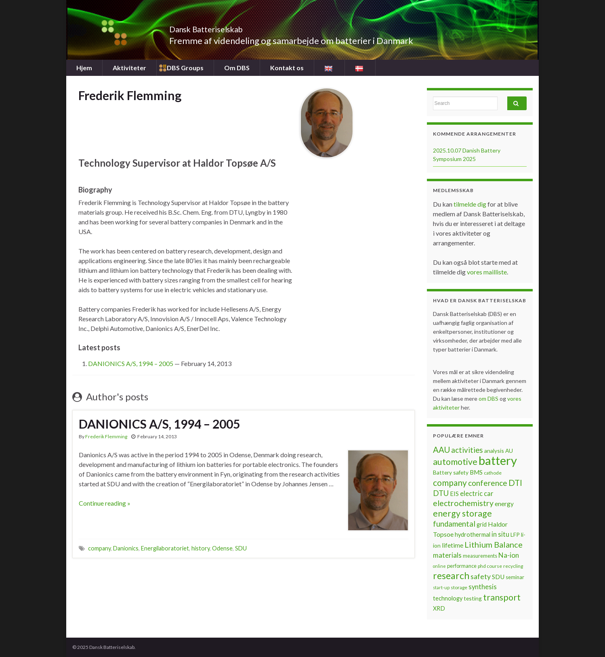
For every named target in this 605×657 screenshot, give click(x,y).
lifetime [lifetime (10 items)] (452, 545)
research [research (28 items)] (451, 575)
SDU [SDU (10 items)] (498, 576)
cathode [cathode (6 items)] (493, 473)
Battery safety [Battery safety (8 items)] (450, 472)
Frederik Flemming (106, 436)
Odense (222, 548)
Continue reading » (104, 503)
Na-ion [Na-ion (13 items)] (508, 555)
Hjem (84, 67)
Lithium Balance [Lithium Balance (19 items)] (493, 544)
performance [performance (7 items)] (462, 566)
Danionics (126, 548)
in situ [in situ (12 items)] (500, 534)
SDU (241, 548)
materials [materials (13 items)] (447, 555)
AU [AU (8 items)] (509, 450)
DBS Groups (185, 67)
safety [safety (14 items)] (481, 576)
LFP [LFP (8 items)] (515, 534)
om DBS (489, 398)
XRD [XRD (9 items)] (439, 608)
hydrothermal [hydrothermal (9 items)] (472, 534)
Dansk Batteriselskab (224, 27)
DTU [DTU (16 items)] (441, 493)
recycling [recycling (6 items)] (513, 566)
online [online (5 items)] (439, 566)
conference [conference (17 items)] (487, 483)
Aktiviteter (129, 67)
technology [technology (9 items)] (447, 598)
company (99, 548)
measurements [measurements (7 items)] (480, 555)
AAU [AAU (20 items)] (441, 449)
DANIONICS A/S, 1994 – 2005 (130, 363)
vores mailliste (487, 272)
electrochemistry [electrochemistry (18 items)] (463, 503)
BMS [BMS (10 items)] (476, 472)
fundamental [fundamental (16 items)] (454, 523)
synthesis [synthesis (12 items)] (482, 587)
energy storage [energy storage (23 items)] (462, 513)
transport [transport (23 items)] (502, 597)
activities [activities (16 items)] (467, 450)
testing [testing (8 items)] (473, 598)
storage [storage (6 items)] (459, 587)
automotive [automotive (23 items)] (455, 461)
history (200, 548)
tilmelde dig (470, 204)
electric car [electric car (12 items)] (477, 494)
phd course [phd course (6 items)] (490, 566)
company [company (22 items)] (450, 482)
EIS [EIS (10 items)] (454, 493)
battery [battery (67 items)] (498, 460)
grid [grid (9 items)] (482, 524)
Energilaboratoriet (165, 548)
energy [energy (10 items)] (504, 503)
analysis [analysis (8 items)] (494, 450)
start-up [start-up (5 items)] (441, 587)
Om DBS (237, 67)
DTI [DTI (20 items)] (515, 483)
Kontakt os (287, 67)
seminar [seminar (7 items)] (515, 577)
